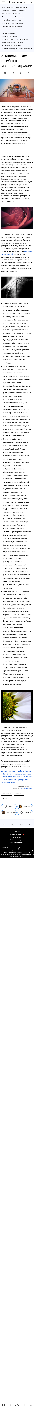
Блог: (3, 7)
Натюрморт (20, 42)
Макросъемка (7, 794)
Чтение (14, 20)
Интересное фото (21, 7)
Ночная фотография (8, 42)
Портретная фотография (9, 36)
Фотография (18, 794)
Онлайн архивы (17, 14)
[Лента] (10, 1405)
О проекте (17, 831)
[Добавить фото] (17, 1405)
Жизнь (20, 20)
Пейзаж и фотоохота (8, 39)
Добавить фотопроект (17, 840)
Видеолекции (19, 17)
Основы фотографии (25, 48)
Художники (22, 10)
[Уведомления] (24, 1405)
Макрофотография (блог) (26, 788)
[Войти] (30, 1405)
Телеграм (25, 812)
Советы (4, 798)
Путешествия (6, 23)
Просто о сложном (7, 17)
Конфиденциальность (17, 842)
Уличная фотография (8, 33)
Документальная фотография (11, 45)
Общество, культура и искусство (12, 26)
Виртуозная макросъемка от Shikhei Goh (16, 777)
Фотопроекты (6, 10)
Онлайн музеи (6, 14)
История (14, 10)
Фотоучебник (6, 20)
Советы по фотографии (9, 48)
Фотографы (10, 7)
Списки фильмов (17, 23)
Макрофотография (22, 39)
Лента (9, 806)
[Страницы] (3, 1405)
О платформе (17, 837)
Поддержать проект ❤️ (17, 834)
